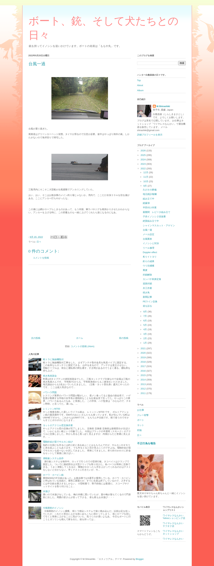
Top (139, 80)
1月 (145, 342)
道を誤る (147, 306)
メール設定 (148, 234)
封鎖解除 (147, 274)
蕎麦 (145, 270)
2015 (143, 375)
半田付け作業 (150, 207)
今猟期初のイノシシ (53, 508)
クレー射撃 (143, 415)
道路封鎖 (147, 283)
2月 (145, 338)
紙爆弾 (146, 203)
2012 (143, 388)
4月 (145, 329)
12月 (146, 172)
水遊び (46, 491)
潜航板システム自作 (53, 458)
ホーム (79, 338)
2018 (143, 362)
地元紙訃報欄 (150, 194)
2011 (143, 393)
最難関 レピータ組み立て (156, 212)
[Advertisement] (79, 299)
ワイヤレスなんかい (173, 538)
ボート (140, 420)
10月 (146, 181)
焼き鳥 (146, 292)
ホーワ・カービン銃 (53, 475)
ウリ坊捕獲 (148, 265)
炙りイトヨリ (150, 256)
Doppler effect (150, 252)
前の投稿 (123, 338)
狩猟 (139, 430)
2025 (143, 155)
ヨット (140, 425)
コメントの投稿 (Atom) (82, 346)
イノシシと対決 (151, 243)
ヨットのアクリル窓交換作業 (58, 425)
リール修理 (148, 248)
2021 (143, 348)
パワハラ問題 (50, 392)
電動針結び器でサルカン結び (58, 441)
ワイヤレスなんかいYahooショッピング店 (174, 517)
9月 (145, 185)
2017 (143, 366)
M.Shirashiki (163, 106)
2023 (143, 164)
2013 (143, 384)
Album (140, 90)
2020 (143, 353)
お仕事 (140, 410)
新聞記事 (147, 297)
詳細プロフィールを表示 (149, 134)
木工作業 (147, 288)
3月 (145, 334)
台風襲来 (147, 239)
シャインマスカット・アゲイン (159, 225)
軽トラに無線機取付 (53, 359)
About (140, 85)
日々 (39, 241)
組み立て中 (148, 198)
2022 (143, 168)
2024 (143, 159)
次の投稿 (35, 338)
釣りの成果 (148, 261)
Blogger (139, 559)
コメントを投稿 (41, 257)
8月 (145, 311)
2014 (143, 379)
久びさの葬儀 (150, 189)
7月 (145, 316)
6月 (145, 320)
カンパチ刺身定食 (152, 279)
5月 (145, 325)
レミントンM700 (51, 408)
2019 (143, 357)
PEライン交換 (150, 301)
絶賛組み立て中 (151, 221)
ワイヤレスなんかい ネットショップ (174, 532)
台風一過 (147, 230)
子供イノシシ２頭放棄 (154, 216)
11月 (146, 176)
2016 (143, 371)
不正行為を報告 (146, 443)
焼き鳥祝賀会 (50, 375)
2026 (143, 150)
